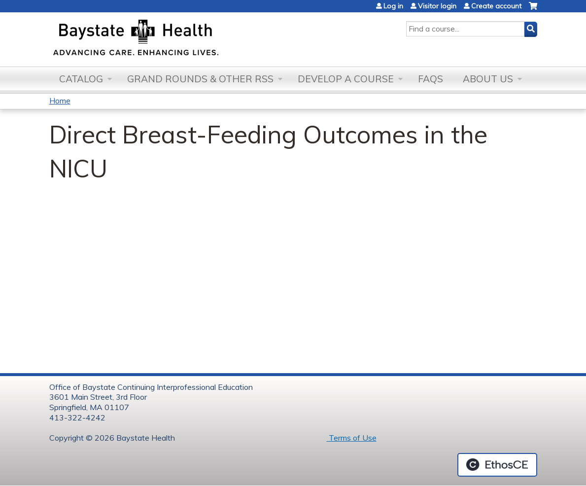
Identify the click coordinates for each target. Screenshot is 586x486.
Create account (496, 5)
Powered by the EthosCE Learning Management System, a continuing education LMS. (497, 465)
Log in (393, 5)
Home (59, 100)
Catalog (81, 79)
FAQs (430, 79)
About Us (488, 79)
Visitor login (437, 5)
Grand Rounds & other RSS (200, 79)
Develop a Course (346, 79)
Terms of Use (352, 438)
